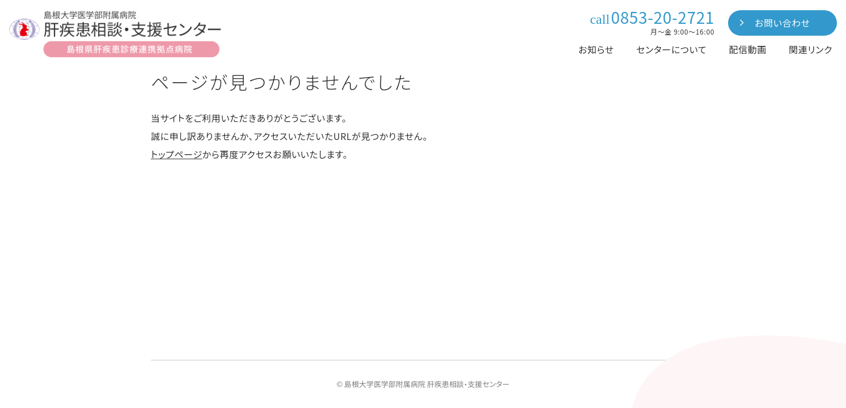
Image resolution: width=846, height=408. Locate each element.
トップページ (176, 154)
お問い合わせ (782, 22)
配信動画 (748, 49)
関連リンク (810, 49)
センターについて (671, 49)
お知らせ (596, 49)
